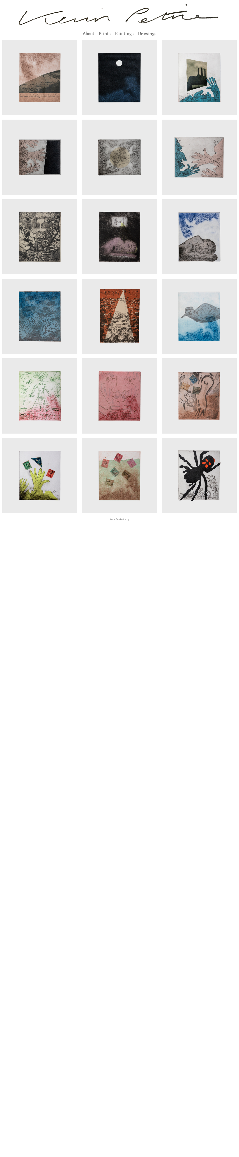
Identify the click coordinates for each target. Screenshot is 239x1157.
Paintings (124, 33)
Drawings (147, 33)
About (88, 33)
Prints (104, 33)
